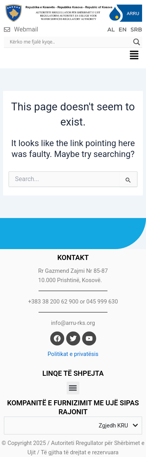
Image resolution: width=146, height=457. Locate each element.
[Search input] (69, 42)
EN (123, 29)
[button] (134, 56)
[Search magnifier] (136, 42)
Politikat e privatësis (73, 354)
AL (111, 29)
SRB (136, 29)
